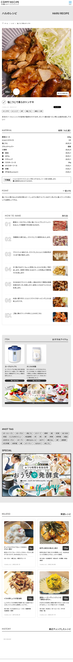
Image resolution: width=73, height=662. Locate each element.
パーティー (29, 443)
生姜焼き (7, 623)
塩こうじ (29, 111)
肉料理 (59, 437)
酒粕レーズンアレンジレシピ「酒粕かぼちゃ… (51, 611)
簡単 (46, 433)
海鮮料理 (28, 621)
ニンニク (15, 111)
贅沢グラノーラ (22, 565)
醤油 (66, 437)
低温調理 (29, 437)
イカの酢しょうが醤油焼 (13, 611)
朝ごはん (50, 440)
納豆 (41, 567)
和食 (5, 437)
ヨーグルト (20, 433)
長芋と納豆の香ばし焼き (49, 555)
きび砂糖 (6, 443)
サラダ (63, 621)
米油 (66, 565)
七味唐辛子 (49, 565)
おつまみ (65, 433)
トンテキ (6, 111)
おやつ (42, 440)
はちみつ (38, 443)
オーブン (20, 440)
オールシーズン (8, 433)
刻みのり (56, 565)
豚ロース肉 (38, 111)
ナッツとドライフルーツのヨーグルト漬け (15, 555)
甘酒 (57, 433)
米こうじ (47, 443)
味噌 (51, 437)
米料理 (15, 443)
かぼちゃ (48, 621)
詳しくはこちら (15, 380)
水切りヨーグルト (9, 440)
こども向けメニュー (16, 437)
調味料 (64, 440)
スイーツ (38, 433)
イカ (23, 621)
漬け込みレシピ (32, 440)
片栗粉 (61, 565)
